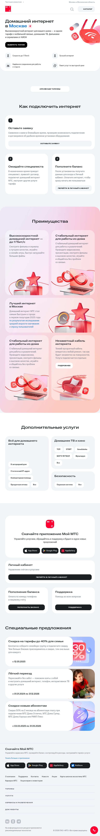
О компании (10, 776)
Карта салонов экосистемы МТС (73, 776)
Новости (45, 776)
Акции (54, 776)
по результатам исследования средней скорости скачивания (24, 322)
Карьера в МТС (11, 780)
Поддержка (23, 776)
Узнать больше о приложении (17, 758)
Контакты (35, 776)
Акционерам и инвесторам (31, 780)
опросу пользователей (22, 326)
